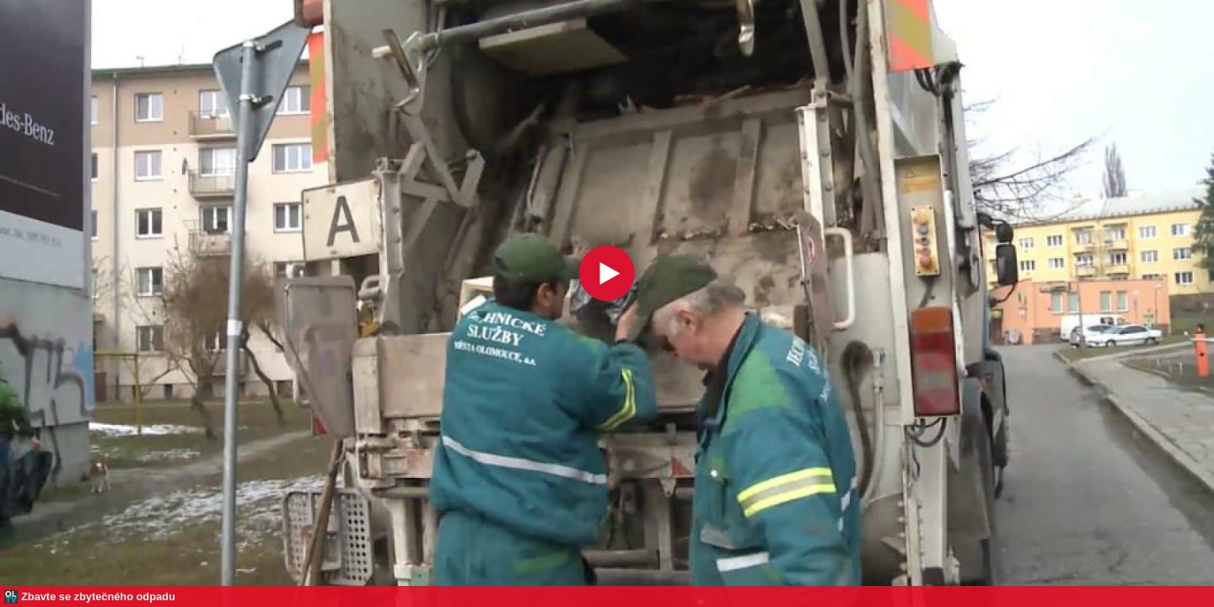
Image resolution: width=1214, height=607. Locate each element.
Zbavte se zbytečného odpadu (98, 596)
